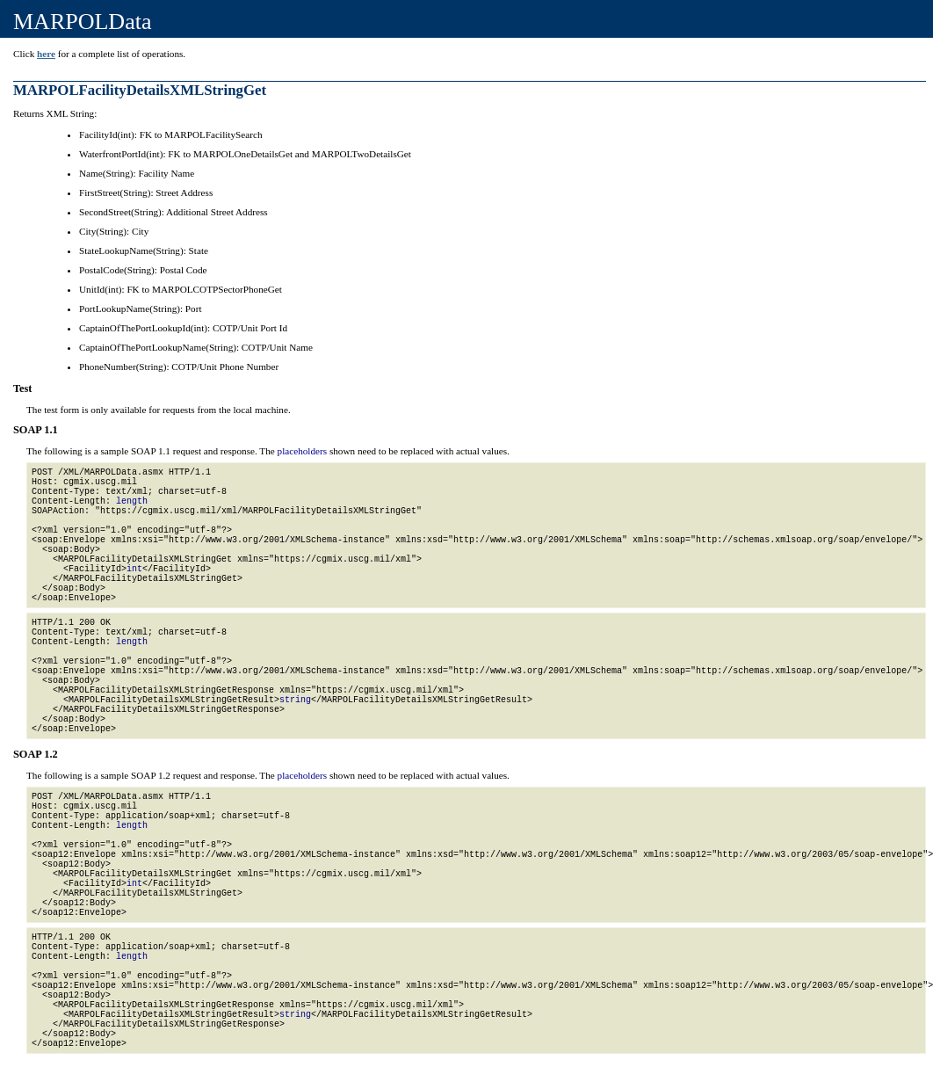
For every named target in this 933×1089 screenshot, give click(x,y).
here (46, 53)
